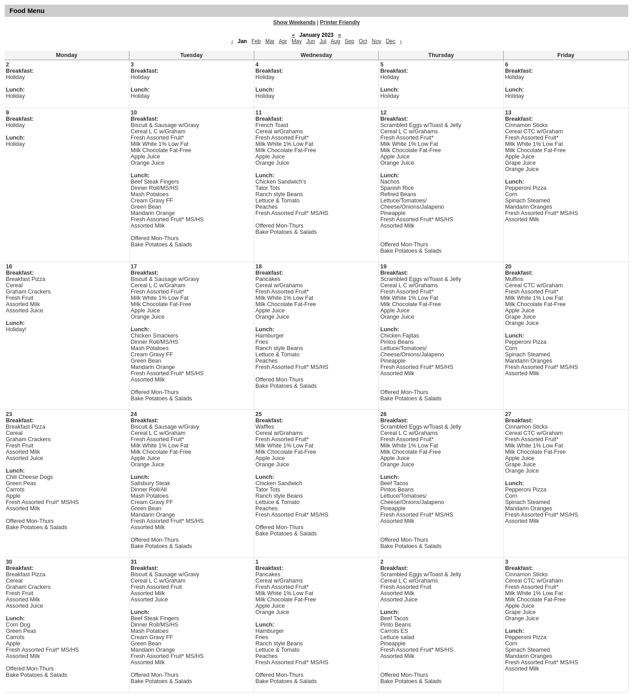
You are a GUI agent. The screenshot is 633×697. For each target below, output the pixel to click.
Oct (363, 41)
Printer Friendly (340, 22)
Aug (335, 41)
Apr (283, 41)
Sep (349, 41)
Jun (310, 41)
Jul (322, 41)
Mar (269, 41)
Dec (390, 41)
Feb (256, 41)
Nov (376, 41)
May (297, 41)
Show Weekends (294, 22)
